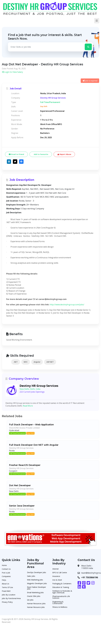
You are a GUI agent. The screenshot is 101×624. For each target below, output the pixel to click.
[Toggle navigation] (96, 20)
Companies (6, 576)
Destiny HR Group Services (53, 98)
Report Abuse (64, 154)
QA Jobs (30, 600)
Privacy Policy (7, 602)
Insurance (56, 576)
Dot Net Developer (20, 485)
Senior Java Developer (22, 505)
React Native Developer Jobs (36, 588)
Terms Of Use (7, 587)
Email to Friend (16, 154)
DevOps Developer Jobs (36, 572)
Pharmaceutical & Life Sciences (61, 597)
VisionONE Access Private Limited (24, 427)
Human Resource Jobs (36, 607)
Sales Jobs (31, 576)
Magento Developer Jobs (37, 583)
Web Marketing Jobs (35, 580)
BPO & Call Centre (59, 572)
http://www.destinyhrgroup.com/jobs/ (67, 304)
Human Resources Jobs (36, 603)
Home (4, 565)
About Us (5, 584)
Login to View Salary (12, 72)
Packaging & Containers (61, 583)
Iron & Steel (57, 580)
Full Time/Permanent (17, 433)
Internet (55, 569)
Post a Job (6, 572)
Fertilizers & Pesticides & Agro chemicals (62, 592)
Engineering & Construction (57, 602)
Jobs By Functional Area (11, 598)
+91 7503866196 (89, 577)
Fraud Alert (6, 591)
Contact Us (6, 569)
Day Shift (30, 433)
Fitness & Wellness (59, 607)
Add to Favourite (40, 154)
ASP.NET (50, 362)
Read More (28, 405)
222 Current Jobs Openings (32, 391)
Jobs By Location (8, 595)
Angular (37, 362)
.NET (16, 362)
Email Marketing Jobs (35, 592)
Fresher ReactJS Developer (24, 465)
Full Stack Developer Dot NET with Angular (33, 445)
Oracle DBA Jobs (33, 596)
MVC (26, 362)
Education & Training (60, 587)
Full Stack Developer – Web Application (31, 424)
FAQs (4, 580)
